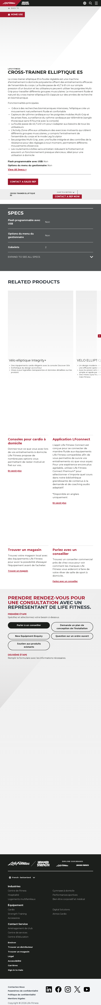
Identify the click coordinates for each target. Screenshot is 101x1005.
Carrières (13, 957)
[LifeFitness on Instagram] (68, 986)
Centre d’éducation (18, 926)
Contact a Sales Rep (23, 185)
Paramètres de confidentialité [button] (25, 984)
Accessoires (14, 907)
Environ (12, 932)
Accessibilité (16, 952)
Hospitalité (13, 884)
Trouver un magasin (20, 559)
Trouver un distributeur (22, 937)
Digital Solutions (61, 899)
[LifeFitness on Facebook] (58, 986)
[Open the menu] (96, 3)
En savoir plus (16, 459)
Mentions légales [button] (17, 992)
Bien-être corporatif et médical (69, 888)
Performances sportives (65, 884)
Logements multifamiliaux (22, 888)
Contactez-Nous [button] (17, 979)
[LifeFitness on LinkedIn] (49, 986)
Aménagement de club (20, 917)
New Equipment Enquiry (29, 625)
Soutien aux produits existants (29, 634)
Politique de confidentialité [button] (23, 988)
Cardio (11, 899)
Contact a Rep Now (67, 200)
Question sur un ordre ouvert (72, 625)
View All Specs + (17, 173)
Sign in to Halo (17, 962)
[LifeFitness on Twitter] (77, 986)
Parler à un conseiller (29, 614)
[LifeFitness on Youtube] (87, 986)
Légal (11, 947)
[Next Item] (98, 332)
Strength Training (17, 903)
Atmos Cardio (60, 903)
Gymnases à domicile (63, 880)
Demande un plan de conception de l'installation (72, 616)
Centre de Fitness (17, 880)
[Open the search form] (89, 3)
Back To (13, 8)
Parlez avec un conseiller (68, 570)
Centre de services (17, 922)
